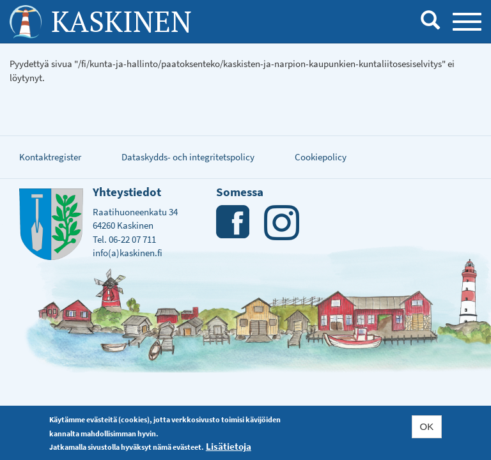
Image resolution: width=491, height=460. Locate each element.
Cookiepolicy (321, 157)
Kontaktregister (50, 157)
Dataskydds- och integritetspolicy (187, 157)
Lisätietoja (228, 446)
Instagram (281, 222)
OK (427, 426)
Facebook (233, 222)
